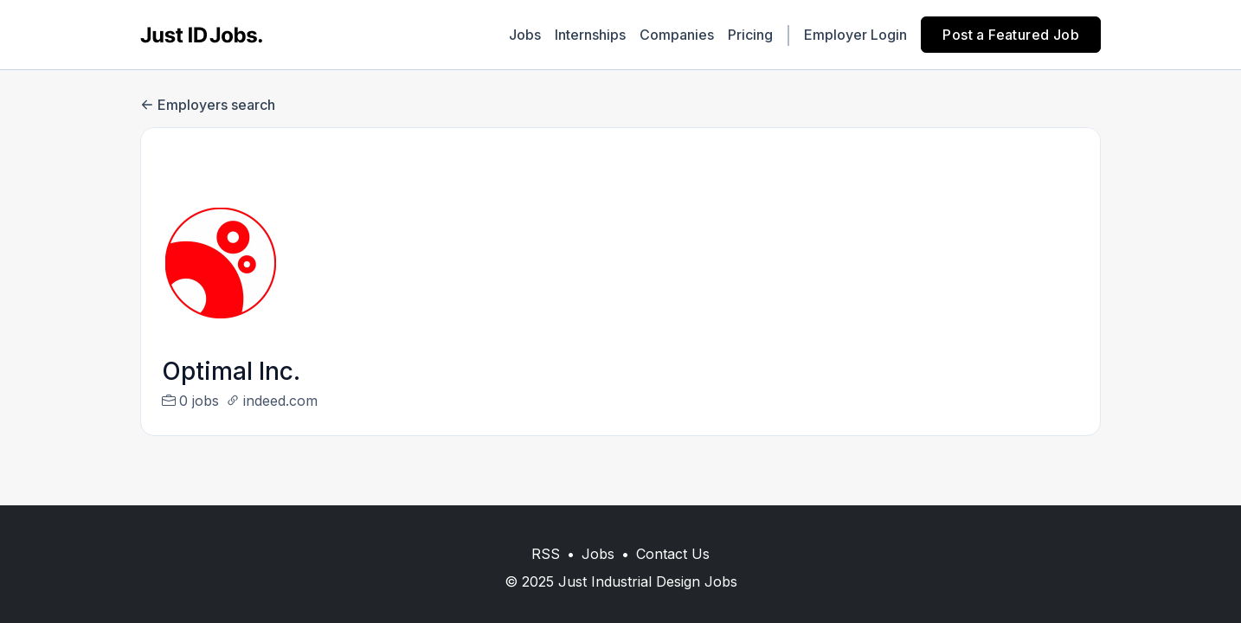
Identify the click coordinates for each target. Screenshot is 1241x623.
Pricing (750, 34)
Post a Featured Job (1010, 34)
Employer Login (855, 34)
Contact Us (673, 553)
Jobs (525, 34)
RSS (545, 553)
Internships (590, 34)
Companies (677, 34)
